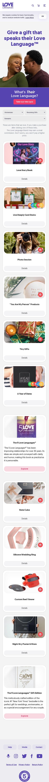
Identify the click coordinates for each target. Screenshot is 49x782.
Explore (24, 468)
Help (10, 747)
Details (24, 179)
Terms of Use (11, 764)
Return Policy (37, 764)
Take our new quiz (24, 101)
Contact (39, 747)
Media (24, 747)
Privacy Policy (24, 764)
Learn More (29, 17)
